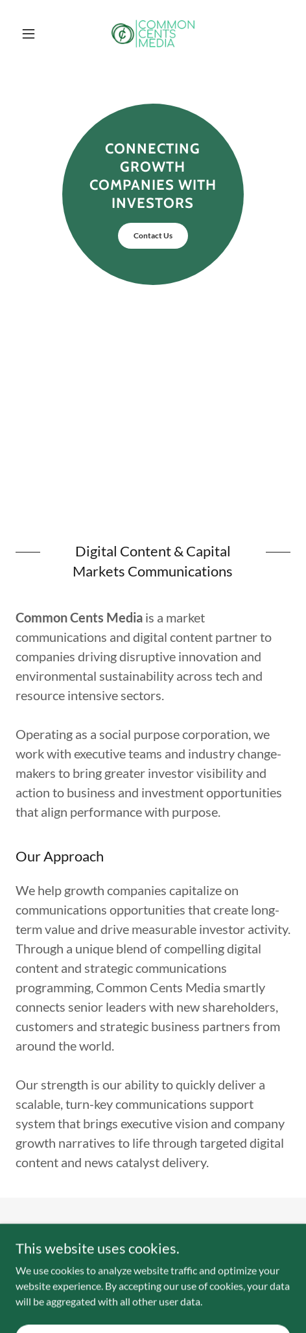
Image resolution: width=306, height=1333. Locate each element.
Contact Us (153, 235)
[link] (153, 34)
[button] (36, 34)
